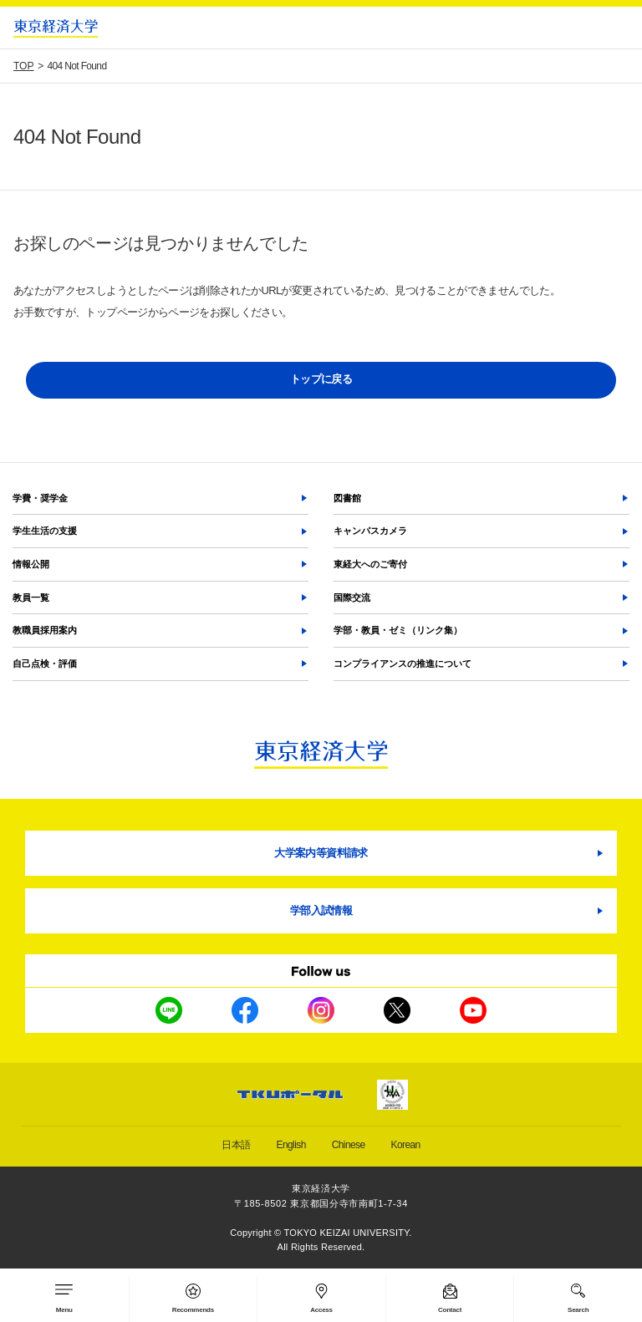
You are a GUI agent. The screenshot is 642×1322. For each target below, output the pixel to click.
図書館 (347, 498)
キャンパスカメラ (370, 531)
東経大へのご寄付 (370, 564)
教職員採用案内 (45, 630)
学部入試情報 (321, 910)
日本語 (236, 1145)
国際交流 (352, 597)
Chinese (348, 1145)
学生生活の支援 (45, 531)
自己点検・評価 (45, 663)
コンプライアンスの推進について (402, 663)
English (291, 1145)
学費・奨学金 (40, 498)
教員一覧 (31, 597)
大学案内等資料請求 (320, 853)
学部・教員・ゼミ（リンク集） (398, 630)
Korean (405, 1145)
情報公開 (31, 564)
